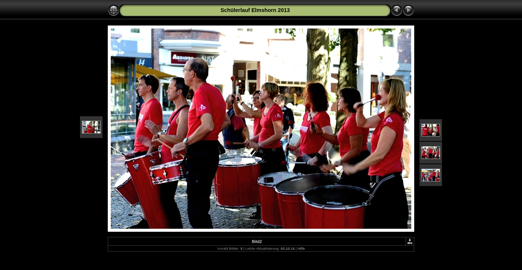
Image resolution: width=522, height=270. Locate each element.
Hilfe (301, 248)
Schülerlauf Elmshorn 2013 (255, 10)
